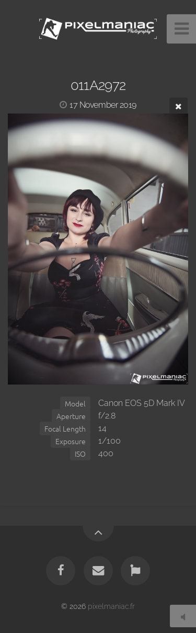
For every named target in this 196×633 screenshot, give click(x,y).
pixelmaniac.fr (111, 606)
